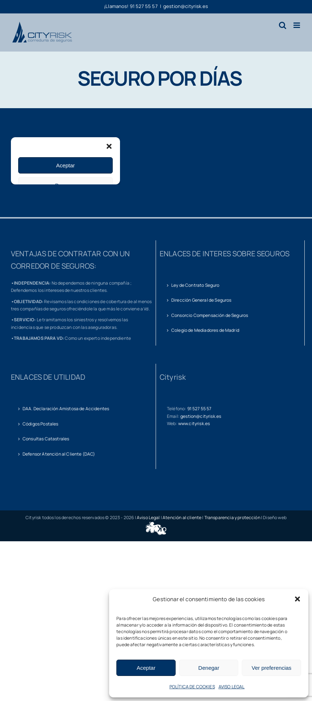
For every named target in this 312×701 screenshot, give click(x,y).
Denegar (208, 668)
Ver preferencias (271, 668)
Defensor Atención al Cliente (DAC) (59, 454)
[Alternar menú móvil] (297, 25)
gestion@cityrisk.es (185, 6)
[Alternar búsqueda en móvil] (282, 25)
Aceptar (146, 668)
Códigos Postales (41, 424)
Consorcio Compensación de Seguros (209, 315)
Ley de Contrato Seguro (195, 285)
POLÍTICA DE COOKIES (192, 687)
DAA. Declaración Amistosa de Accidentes (66, 408)
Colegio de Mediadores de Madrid (205, 330)
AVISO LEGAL (232, 687)
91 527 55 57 (199, 408)
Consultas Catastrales (46, 439)
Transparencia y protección (232, 517)
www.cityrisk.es (194, 423)
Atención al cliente (182, 517)
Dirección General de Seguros (201, 300)
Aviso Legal (148, 517)
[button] (297, 599)
